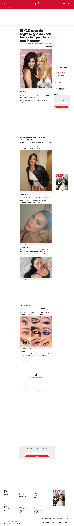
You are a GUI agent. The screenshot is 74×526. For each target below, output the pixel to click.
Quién (5, 485)
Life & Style (21, 488)
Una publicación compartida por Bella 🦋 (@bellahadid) (35, 391)
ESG (19, 513)
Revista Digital (66, 3)
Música (20, 493)
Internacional (21, 510)
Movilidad (35, 509)
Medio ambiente (36, 506)
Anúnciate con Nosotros (63, 522)
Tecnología (21, 511)
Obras (20, 512)
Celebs (5, 507)
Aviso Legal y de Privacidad (44, 522)
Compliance (54, 522)
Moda (28, 8)
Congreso (35, 491)
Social (35, 507)
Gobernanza (36, 508)
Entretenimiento (22, 490)
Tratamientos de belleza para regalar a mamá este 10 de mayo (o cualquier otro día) (61, 88)
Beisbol (20, 498)
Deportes (20, 491)
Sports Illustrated (22, 496)
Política (35, 488)
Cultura (48, 8)
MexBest (6, 494)
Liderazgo (6, 512)
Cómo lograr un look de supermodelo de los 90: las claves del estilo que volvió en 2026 (62, 74)
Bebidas (5, 496)
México (35, 490)
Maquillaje (34, 417)
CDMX (35, 492)
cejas (46, 249)
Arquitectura (36, 501)
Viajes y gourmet (40, 8)
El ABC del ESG (36, 512)
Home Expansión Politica (23, 508)
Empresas (20, 507)
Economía (20, 509)
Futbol (20, 497)
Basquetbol (21, 500)
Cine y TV (20, 492)
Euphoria (43, 308)
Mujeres (6, 510)
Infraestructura (37, 500)
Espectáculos (9, 8)
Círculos (22, 8)
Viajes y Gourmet (7, 491)
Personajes (6, 498)
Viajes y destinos (7, 497)
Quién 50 (65, 7)
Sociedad (35, 495)
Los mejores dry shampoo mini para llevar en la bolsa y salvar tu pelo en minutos (61, 81)
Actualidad (6, 511)
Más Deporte (21, 501)
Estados (35, 493)
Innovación (36, 511)
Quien (65, 518)
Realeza (16, 8)
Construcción (36, 498)
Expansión (21, 506)
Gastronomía (6, 495)
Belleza (33, 8)
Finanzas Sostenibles (38, 510)
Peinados (28, 417)
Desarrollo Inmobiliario (38, 499)
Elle (5, 504)
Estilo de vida (6, 508)
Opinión (20, 484)
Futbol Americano (22, 499)
